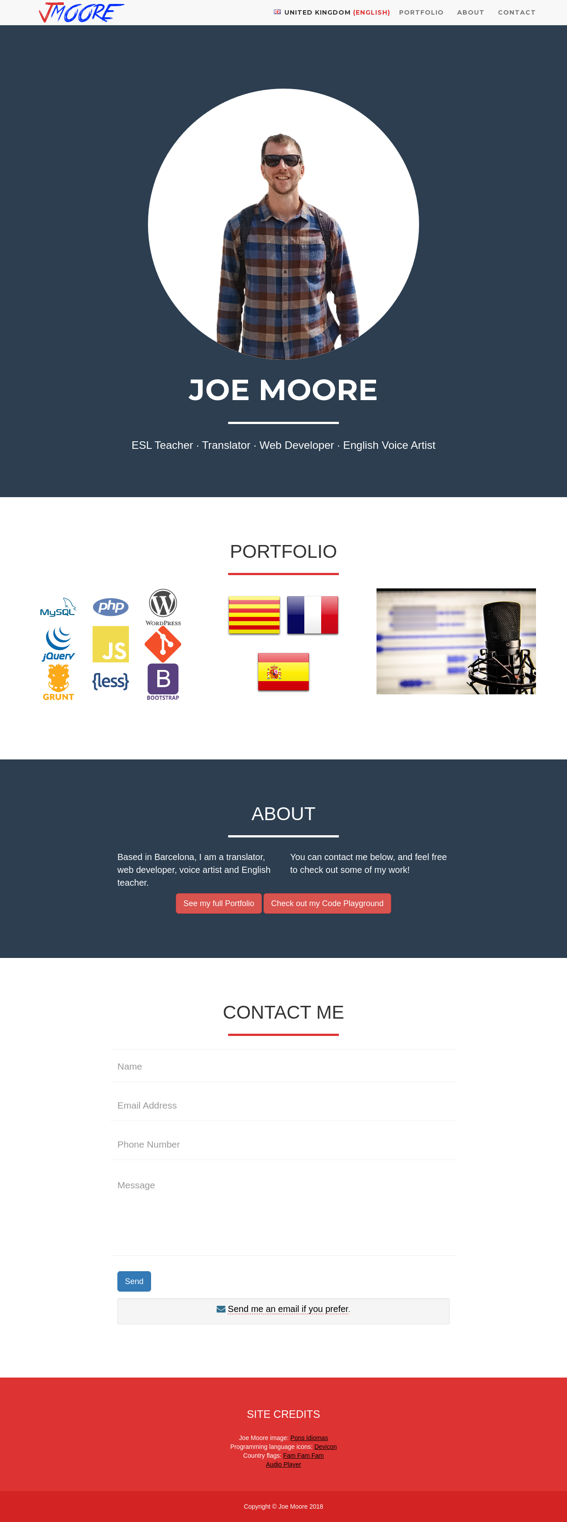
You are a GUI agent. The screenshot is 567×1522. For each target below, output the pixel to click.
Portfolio (421, 22)
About (471, 22)
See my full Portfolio (218, 903)
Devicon (326, 1446)
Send (134, 1281)
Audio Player (283, 1464)
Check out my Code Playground (327, 903)
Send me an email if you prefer (288, 1309)
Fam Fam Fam (303, 1455)
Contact (517, 22)
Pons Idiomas (309, 1437)
